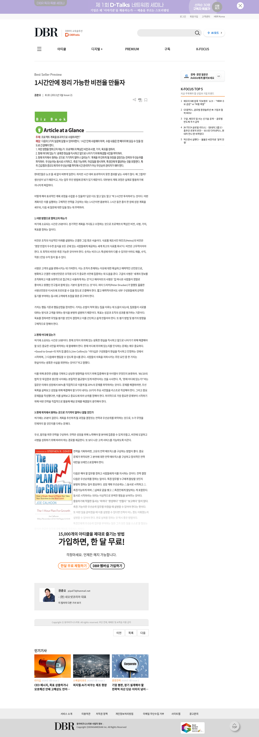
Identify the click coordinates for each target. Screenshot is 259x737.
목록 (131, 633)
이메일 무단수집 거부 (153, 713)
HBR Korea (219, 16)
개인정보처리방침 (124, 713)
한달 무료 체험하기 (74, 565)
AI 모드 (215, 33)
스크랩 (146, 100)
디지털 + (96, 49)
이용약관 (86, 713)
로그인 (183, 16)
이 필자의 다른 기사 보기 (69, 602)
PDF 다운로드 (140, 100)
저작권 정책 (102, 713)
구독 (167, 49)
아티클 (61, 49)
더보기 (134, 100)
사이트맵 (175, 713)
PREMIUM (132, 49)
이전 (119, 633)
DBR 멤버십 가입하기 (107, 565)
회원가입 (194, 16)
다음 (143, 633)
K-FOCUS (202, 49)
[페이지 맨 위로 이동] (235, 727)
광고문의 (193, 713)
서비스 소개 (66, 713)
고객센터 (206, 16)
